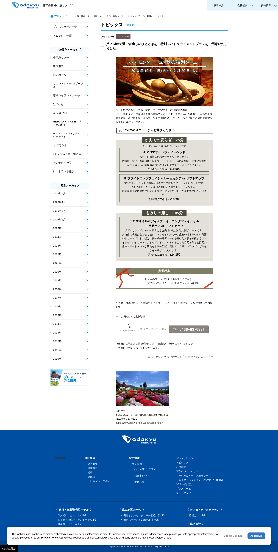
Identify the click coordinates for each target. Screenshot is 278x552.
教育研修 (139, 482)
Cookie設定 (9, 548)
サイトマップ (183, 492)
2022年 (57, 254)
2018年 (57, 289)
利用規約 (181, 467)
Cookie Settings (233, 535)
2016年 (57, 306)
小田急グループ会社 (99, 481)
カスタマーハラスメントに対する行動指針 (199, 480)
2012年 (57, 341)
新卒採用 (137, 463)
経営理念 (93, 468)
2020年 (57, 271)
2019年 (57, 280)
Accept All (256, 535)
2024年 (57, 236)
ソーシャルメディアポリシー (192, 475)
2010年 (57, 358)
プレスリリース (184, 458)
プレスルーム (183, 488)
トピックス (67, 16)
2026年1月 (59, 219)
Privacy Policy (49, 537)
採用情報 (266, 5)
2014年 (57, 323)
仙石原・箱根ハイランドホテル (77, 519)
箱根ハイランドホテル (66, 95)
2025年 (57, 228)
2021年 (57, 262)
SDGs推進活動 (184, 484)
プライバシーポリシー (188, 471)
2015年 (57, 315)
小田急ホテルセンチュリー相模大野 (142, 515)
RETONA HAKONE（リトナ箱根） (67, 123)
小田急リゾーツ (62, 57)
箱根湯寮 (58, 66)
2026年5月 (59, 193)
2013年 (57, 332)
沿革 (90, 472)
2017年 (57, 297)
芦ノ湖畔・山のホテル (72, 515)
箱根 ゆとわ (60, 112)
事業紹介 (219, 5)
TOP (54, 16)
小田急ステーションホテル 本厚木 (141, 519)
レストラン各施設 (63, 171)
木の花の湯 (59, 145)
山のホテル (123, 36)
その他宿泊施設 (62, 162)
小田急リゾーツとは (145, 469)
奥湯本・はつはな (69, 524)
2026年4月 (59, 202)
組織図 (91, 476)
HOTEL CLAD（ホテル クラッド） (66, 135)
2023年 (57, 245)
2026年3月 (59, 210)
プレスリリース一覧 (65, 26)
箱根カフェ (197, 515)
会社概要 (242, 5)
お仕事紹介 (140, 475)
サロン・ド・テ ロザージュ (68, 85)
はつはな (58, 104)
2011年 (57, 349)
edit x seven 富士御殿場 (67, 153)
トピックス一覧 (62, 35)
